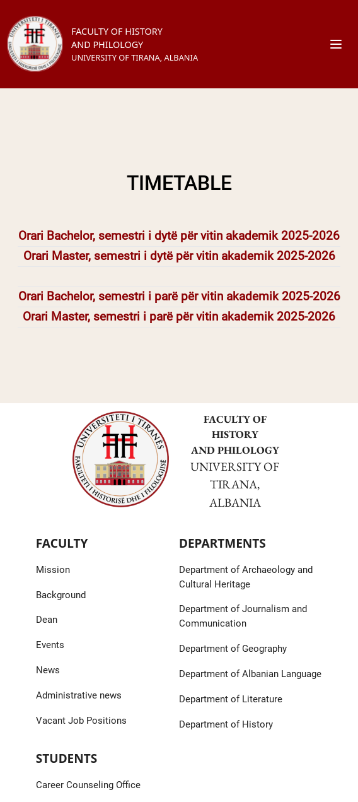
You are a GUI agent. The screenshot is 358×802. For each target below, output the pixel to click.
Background (61, 595)
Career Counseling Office (88, 785)
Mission (53, 569)
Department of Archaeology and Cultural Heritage (246, 577)
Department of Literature (230, 699)
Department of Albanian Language (250, 674)
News (48, 670)
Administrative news (79, 695)
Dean (46, 619)
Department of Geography (233, 648)
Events (50, 645)
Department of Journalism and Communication (243, 616)
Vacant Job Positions (81, 720)
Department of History (226, 724)
